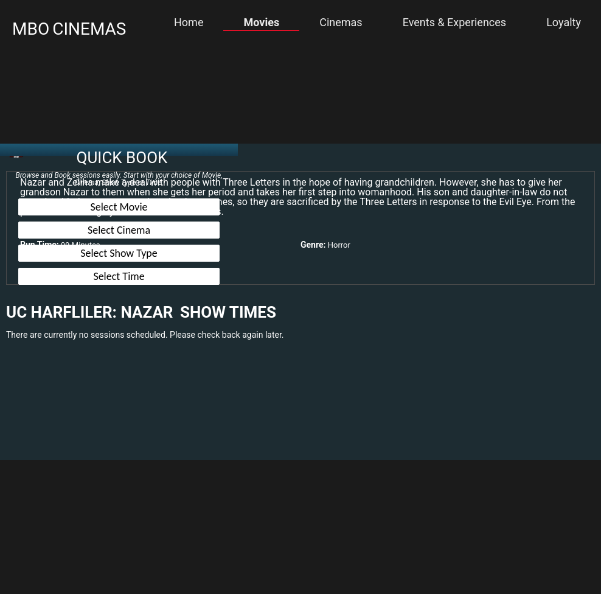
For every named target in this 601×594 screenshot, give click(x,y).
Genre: (312, 245)
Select (119, 207)
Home (188, 22)
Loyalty (563, 22)
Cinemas (340, 22)
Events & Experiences (454, 22)
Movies (262, 22)
